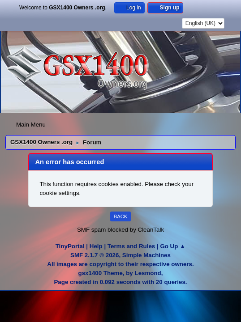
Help (96, 246)
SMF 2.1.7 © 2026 (94, 255)
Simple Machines (146, 255)
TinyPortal (70, 246)
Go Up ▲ (172, 246)
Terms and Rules (131, 246)
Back (120, 216)
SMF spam (91, 229)
